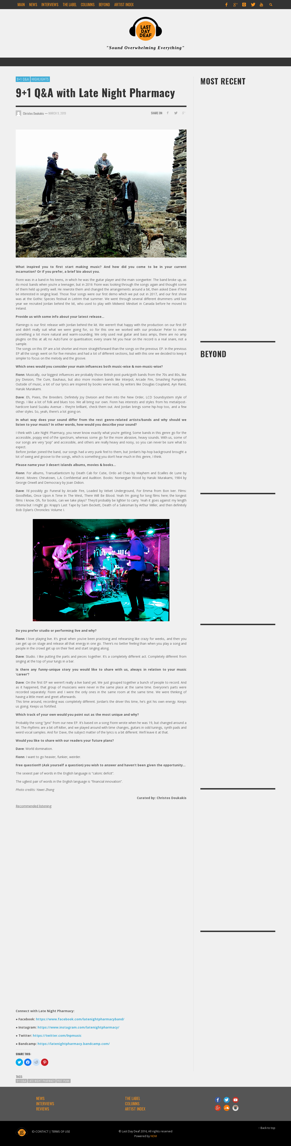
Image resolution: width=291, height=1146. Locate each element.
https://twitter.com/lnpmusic (57, 1035)
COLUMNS (132, 1103)
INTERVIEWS (45, 1103)
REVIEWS (42, 1109)
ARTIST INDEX (135, 1109)
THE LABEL (132, 1098)
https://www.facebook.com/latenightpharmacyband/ (80, 1019)
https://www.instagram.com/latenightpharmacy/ (78, 1027)
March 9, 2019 (57, 113)
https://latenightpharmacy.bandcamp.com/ (74, 1044)
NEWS (40, 1098)
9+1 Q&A (23, 78)
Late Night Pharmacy (41, 1081)
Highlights (40, 78)
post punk (63, 1081)
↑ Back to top (266, 1128)
